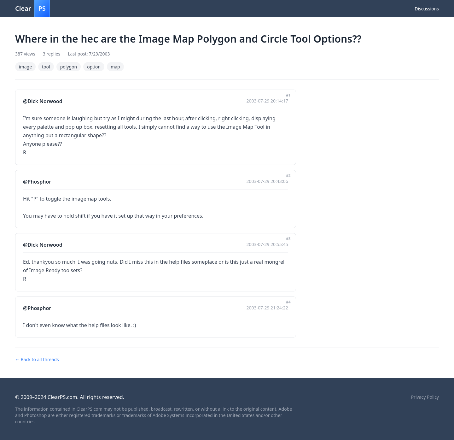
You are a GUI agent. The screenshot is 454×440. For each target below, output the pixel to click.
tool (46, 67)
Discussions (427, 9)
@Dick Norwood (42, 101)
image (25, 67)
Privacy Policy (425, 397)
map (115, 67)
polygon (68, 67)
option (94, 67)
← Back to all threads (37, 359)
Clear (32, 8)
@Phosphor (37, 181)
